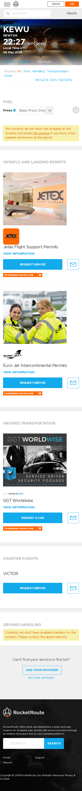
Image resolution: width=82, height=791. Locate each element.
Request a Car (32, 517)
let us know (42, 133)
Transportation (57, 71)
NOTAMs (65, 80)
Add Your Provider (42, 670)
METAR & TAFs (46, 80)
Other (8, 76)
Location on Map (17, 62)
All (19, 71)
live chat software (41, 678)
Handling (38, 71)
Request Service (33, 264)
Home (6, 757)
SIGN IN (56, 4)
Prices (9, 110)
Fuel (27, 71)
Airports (72, 13)
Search (54, 743)
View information (19, 253)
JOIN (72, 4)
